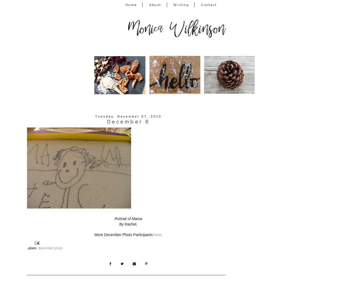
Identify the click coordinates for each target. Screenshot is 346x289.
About (155, 5)
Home (131, 5)
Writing (181, 5)
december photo (50, 248)
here (157, 235)
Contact (209, 5)
